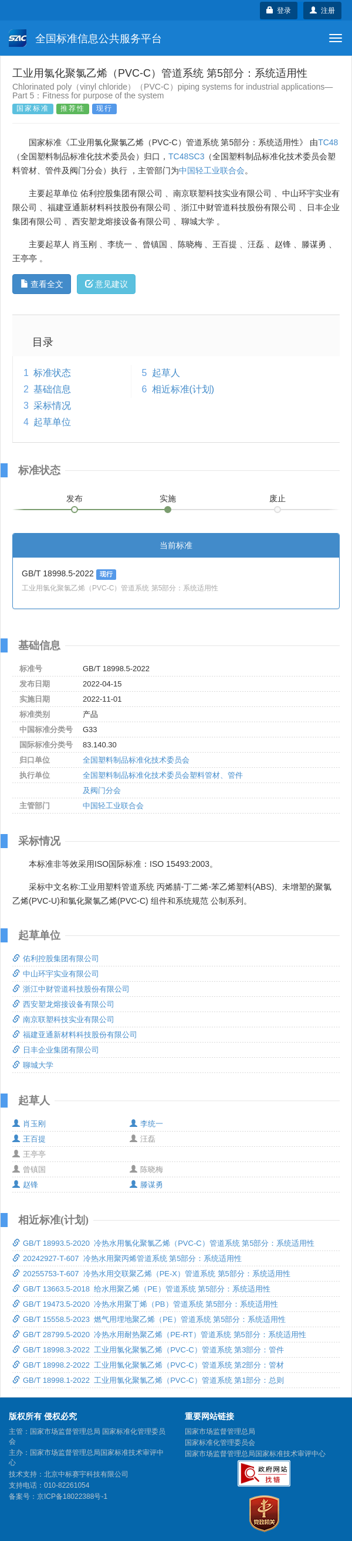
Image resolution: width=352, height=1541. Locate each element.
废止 (277, 498)
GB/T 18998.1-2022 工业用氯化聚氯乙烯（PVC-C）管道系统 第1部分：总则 (148, 1380)
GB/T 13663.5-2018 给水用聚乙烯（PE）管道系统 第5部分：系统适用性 (141, 1288)
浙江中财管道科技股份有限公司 (71, 989)
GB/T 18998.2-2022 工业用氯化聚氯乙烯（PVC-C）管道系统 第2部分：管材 (148, 1365)
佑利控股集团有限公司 (55, 958)
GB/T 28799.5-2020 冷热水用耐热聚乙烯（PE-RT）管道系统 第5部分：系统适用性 (159, 1334)
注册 (322, 10)
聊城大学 (32, 1065)
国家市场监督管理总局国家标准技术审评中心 (255, 1454)
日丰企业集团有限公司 (55, 1049)
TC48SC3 (186, 156)
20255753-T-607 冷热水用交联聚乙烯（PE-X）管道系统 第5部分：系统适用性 (151, 1273)
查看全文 (42, 284)
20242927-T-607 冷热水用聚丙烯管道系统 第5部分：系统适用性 (127, 1258)
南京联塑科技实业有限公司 (63, 1019)
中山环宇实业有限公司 (55, 973)
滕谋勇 (146, 1184)
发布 (74, 498)
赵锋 (25, 1184)
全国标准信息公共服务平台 (85, 38)
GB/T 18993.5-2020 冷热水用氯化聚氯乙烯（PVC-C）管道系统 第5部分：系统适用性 (163, 1243)
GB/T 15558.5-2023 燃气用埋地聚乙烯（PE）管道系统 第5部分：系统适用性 (149, 1319)
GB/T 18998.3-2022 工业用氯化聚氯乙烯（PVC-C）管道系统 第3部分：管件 (148, 1349)
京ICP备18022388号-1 (72, 1496)
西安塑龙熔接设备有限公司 (63, 1004)
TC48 (328, 142)
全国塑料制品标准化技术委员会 (136, 760)
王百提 (29, 1139)
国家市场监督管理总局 (220, 1431)
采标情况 (52, 406)
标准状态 (52, 373)
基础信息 (52, 389)
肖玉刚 (29, 1123)
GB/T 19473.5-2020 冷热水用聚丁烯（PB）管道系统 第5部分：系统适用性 (145, 1304)
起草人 (166, 373)
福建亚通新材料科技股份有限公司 (74, 1034)
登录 (279, 10)
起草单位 (52, 422)
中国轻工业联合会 (212, 170)
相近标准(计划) (183, 389)
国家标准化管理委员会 (220, 1443)
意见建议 (106, 284)
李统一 (146, 1123)
